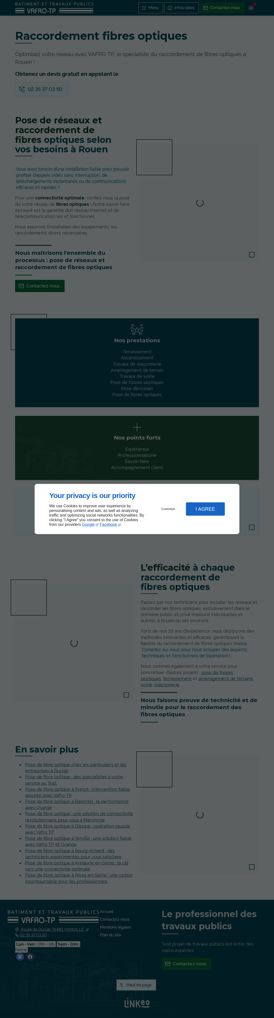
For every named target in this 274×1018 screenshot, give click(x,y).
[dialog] (137, 509)
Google (88, 524)
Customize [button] (168, 509)
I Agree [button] (205, 509)
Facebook (108, 524)
